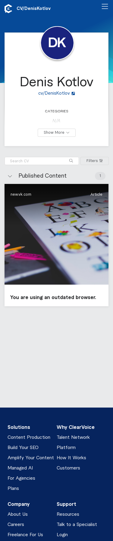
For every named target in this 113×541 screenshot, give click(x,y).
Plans (13, 488)
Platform (66, 447)
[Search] (71, 161)
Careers (16, 524)
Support (66, 504)
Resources (68, 514)
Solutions (19, 427)
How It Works (71, 458)
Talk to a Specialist (77, 524)
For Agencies (21, 478)
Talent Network (73, 437)
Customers (68, 468)
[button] (56, 245)
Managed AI (20, 468)
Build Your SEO (23, 447)
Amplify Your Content (31, 458)
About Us (18, 514)
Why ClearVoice (76, 427)
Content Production (29, 437)
